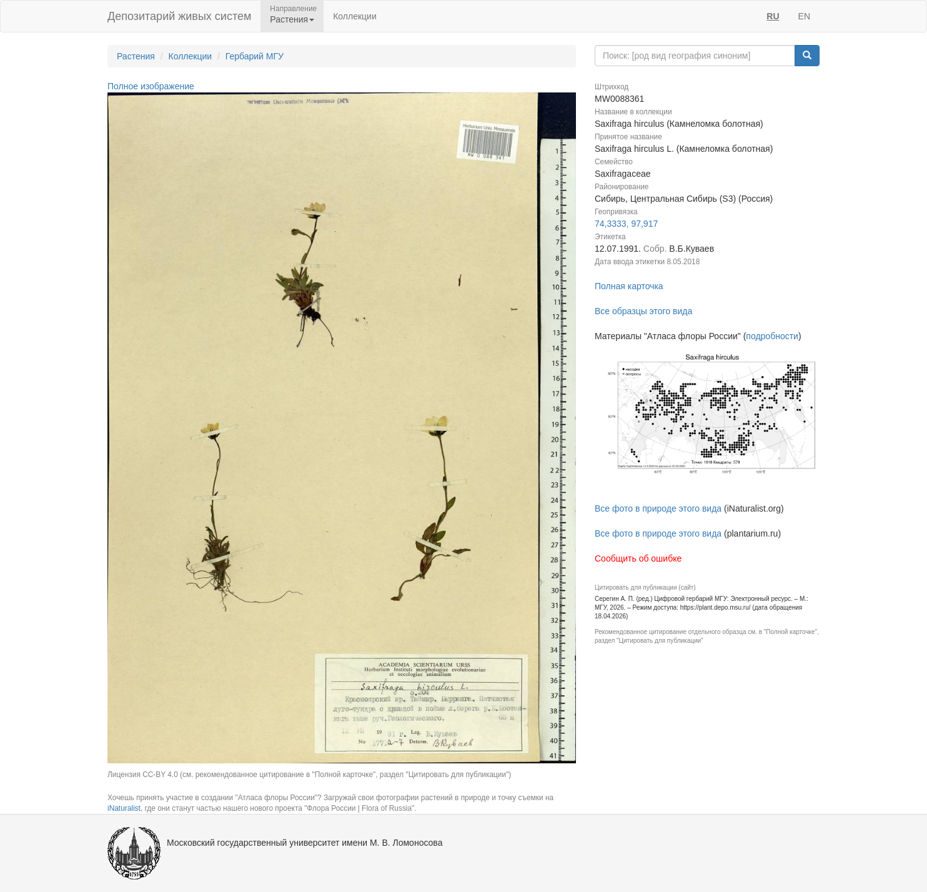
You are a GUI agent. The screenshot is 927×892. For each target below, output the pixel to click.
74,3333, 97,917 (626, 224)
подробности (772, 336)
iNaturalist (124, 808)
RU (772, 16)
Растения (136, 56)
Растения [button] (292, 19)
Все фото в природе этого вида (658, 508)
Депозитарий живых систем (179, 16)
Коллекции (355, 16)
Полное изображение (150, 86)
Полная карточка (629, 286)
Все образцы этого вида (643, 311)
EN (804, 16)
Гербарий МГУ (255, 56)
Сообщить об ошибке (638, 558)
